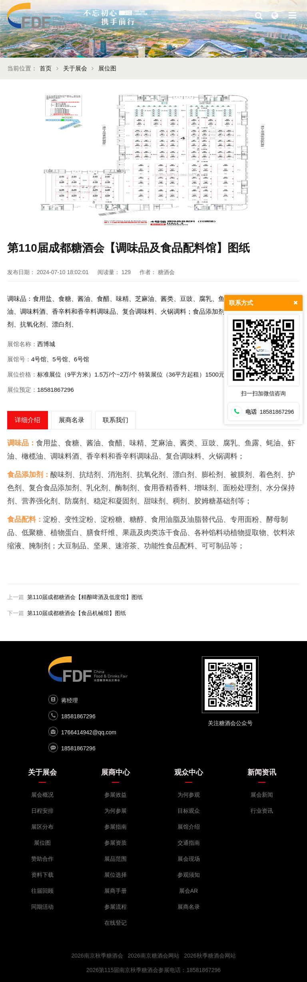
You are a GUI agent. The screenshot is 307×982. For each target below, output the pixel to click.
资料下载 (42, 875)
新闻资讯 (261, 772)
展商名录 (188, 907)
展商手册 (115, 891)
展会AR (188, 891)
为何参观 (188, 795)
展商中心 (115, 772)
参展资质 (115, 843)
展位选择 (115, 875)
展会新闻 (262, 795)
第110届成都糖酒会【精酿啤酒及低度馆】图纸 (85, 597)
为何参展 (115, 811)
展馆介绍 (188, 827)
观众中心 (188, 772)
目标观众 (188, 811)
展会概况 (42, 795)
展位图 (108, 68)
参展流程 (115, 907)
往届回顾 (42, 891)
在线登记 (115, 923)
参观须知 (188, 875)
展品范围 (115, 859)
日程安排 (42, 811)
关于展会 (75, 68)
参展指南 (115, 827)
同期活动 (42, 907)
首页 (46, 68)
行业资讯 (262, 811)
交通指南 (188, 843)
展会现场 (188, 859)
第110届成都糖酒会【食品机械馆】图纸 (76, 613)
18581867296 (78, 716)
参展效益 (115, 795)
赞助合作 (42, 859)
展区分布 (42, 827)
